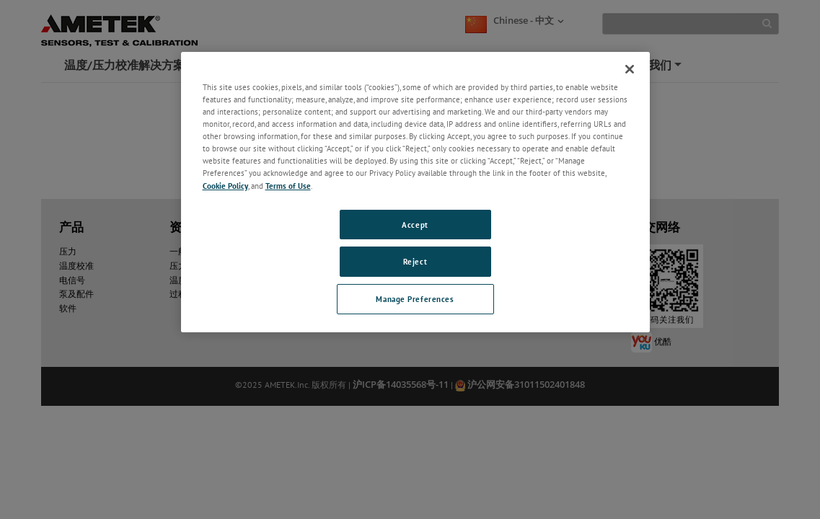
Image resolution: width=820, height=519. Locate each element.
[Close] (629, 69)
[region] (415, 192)
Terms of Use (288, 185)
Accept (415, 224)
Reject (415, 261)
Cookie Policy (225, 185)
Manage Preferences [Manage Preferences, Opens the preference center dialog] (415, 298)
